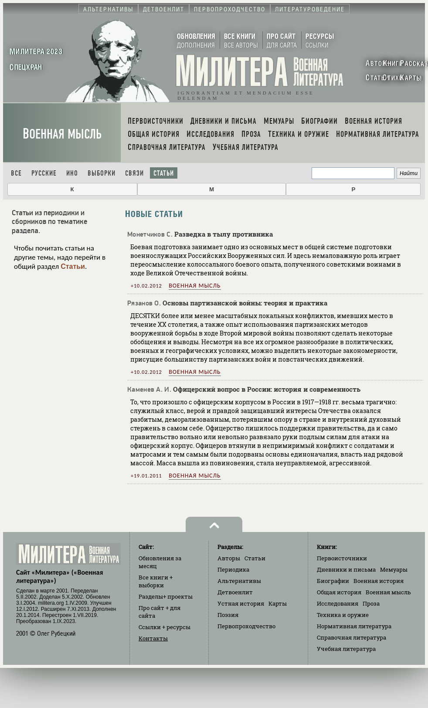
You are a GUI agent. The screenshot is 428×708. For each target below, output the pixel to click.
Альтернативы (239, 581)
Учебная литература (346, 649)
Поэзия (227, 615)
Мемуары (394, 569)
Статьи (163, 173)
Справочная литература (351, 637)
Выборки (101, 173)
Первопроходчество (246, 626)
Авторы (228, 558)
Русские (44, 173)
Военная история (378, 581)
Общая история (339, 592)
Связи (134, 173)
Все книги (156, 581)
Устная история (240, 603)
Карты (277, 603)
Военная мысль (62, 134)
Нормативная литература (354, 626)
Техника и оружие (343, 615)
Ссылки (164, 627)
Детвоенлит (235, 592)
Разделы (166, 596)
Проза (371, 603)
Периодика (233, 569)
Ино (72, 173)
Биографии (333, 581)
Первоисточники (342, 558)
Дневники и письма (346, 569)
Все (16, 173)
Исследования (337, 603)
